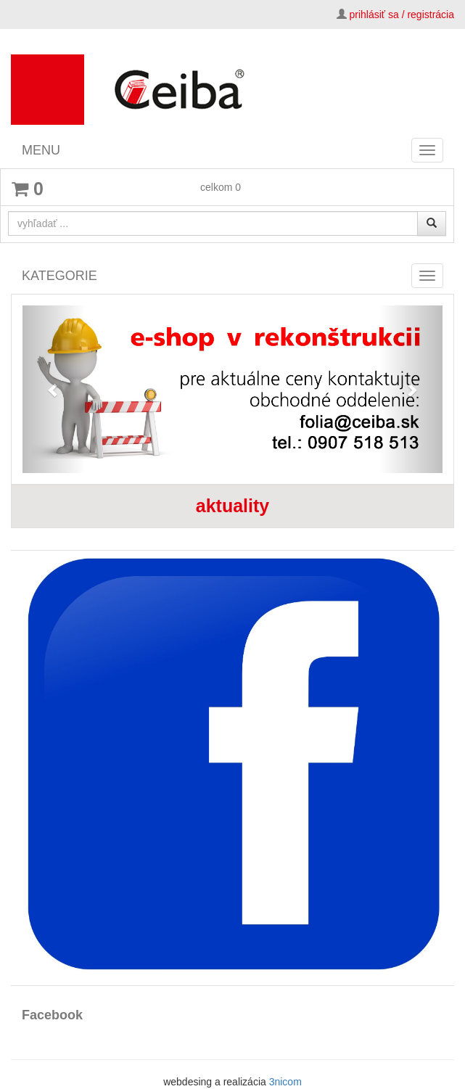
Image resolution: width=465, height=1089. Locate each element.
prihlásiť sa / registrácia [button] (401, 14)
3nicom (285, 1082)
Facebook (52, 1015)
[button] (54, 389)
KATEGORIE (59, 275)
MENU (41, 150)
